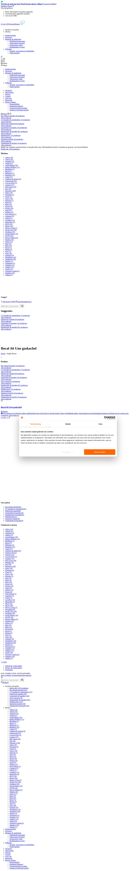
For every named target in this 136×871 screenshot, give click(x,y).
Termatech (10, 263)
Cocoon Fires (11, 183)
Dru (8, 189)
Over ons (8, 98)
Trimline (9, 265)
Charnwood (11, 181)
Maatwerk (8, 100)
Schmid (9, 255)
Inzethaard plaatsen (16, 106)
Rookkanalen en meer (17, 47)
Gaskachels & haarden (14, 513)
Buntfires (10, 175)
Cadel (9, 177)
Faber (8, 193)
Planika (9, 240)
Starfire (9, 261)
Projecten (8, 37)
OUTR (9, 236)
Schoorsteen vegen (16, 45)
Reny (8, 244)
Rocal (8, 247)
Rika (8, 246)
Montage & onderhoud (13, 39)
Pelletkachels (11, 517)
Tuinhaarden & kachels (14, 521)
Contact (8, 96)
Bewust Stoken (10, 102)
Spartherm (10, 259)
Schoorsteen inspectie (17, 43)
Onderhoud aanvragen (17, 41)
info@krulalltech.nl (23, 302)
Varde (9, 269)
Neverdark (10, 609)
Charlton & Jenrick (13, 179)
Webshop (8, 49)
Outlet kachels (15, 53)
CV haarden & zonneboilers (15, 509)
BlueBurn (9, 169)
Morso (9, 226)
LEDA (8, 218)
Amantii (9, 161)
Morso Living (11, 228)
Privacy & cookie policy (13, 668)
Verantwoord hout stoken (18, 108)
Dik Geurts (10, 187)
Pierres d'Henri (11, 238)
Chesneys (9, 555)
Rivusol (9, 629)
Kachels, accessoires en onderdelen (22, 51)
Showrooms (9, 92)
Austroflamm (11, 165)
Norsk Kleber (11, 234)
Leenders (10, 220)
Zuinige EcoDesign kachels (19, 110)
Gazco (9, 199)
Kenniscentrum (10, 35)
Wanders (10, 273)
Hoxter (8, 206)
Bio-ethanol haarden (13, 507)
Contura (9, 185)
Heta (8, 204)
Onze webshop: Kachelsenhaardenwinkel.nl (16, 675)
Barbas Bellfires (12, 167)
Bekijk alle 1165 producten (10, 149)
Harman (9, 201)
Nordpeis (10, 232)
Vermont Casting (12, 271)
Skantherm (10, 257)
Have (8, 202)
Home (3, 354)
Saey (8, 251)
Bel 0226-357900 (8, 302)
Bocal (8, 171)
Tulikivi (9, 267)
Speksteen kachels (12, 519)
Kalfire (9, 212)
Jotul (8, 210)
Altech (9, 159)
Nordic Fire (11, 230)
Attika (9, 163)
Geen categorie (16, 698)
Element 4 (10, 191)
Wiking (9, 275)
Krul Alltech (10, 214)
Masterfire (10, 222)
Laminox (9, 216)
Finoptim (9, 195)
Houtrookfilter (15, 104)
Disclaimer (9, 670)
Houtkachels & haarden (14, 515)
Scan (8, 253)
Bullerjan (9, 173)
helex (8, 580)
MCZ (8, 224)
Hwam (9, 208)
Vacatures (8, 90)
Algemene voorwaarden (13, 666)
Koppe (8, 592)
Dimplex (9, 562)
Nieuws (8, 94)
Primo (9, 242)
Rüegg (8, 249)
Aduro (9, 157)
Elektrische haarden (13, 511)
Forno (8, 197)
